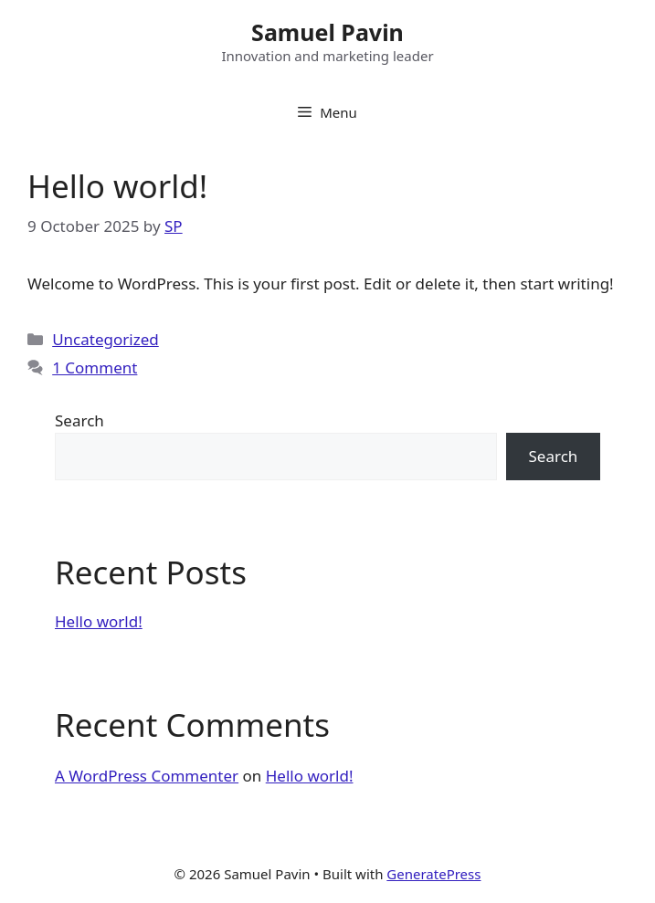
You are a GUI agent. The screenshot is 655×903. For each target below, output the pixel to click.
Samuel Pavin (327, 31)
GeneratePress (433, 874)
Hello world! (117, 185)
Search (79, 420)
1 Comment (94, 367)
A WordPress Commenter (146, 775)
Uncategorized (105, 339)
